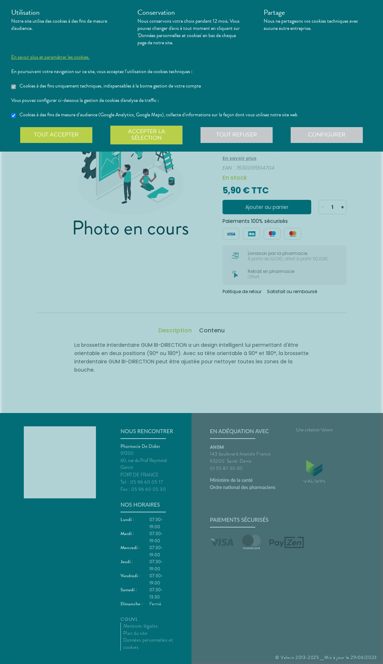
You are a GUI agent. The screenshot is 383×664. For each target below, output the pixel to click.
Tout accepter (56, 134)
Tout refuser (236, 134)
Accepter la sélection (146, 134)
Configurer (326, 134)
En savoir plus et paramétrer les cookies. (50, 57)
